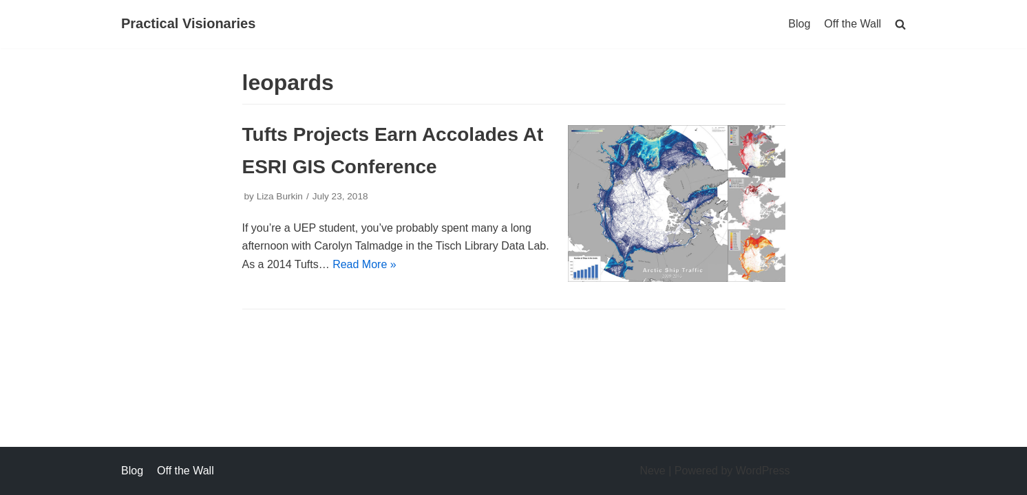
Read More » (364, 264)
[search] (900, 23)
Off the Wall (852, 24)
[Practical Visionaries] (188, 24)
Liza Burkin (280, 196)
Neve (652, 470)
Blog (799, 24)
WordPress (763, 470)
